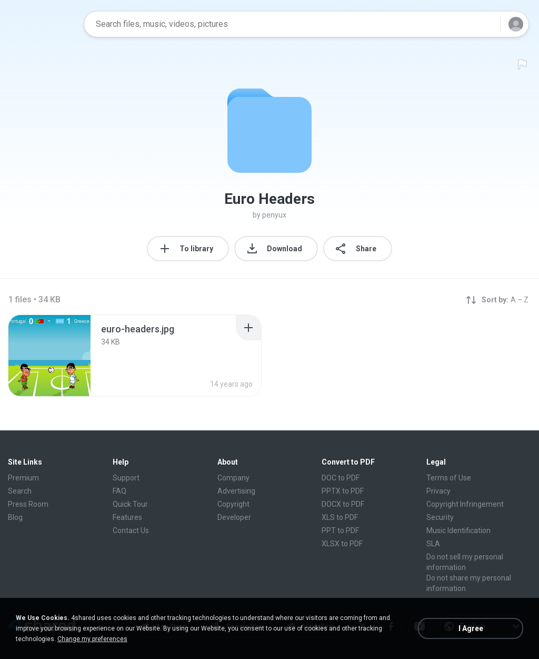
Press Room (28, 504)
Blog (15, 517)
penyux (274, 215)
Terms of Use (448, 478)
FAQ (119, 491)
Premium (23, 478)
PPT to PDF (340, 530)
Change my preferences (92, 639)
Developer (234, 517)
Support (126, 478)
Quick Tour (130, 504)
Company (233, 478)
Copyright (233, 504)
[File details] (49, 355)
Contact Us (131, 530)
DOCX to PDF (343, 504)
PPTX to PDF (343, 491)
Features (127, 517)
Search (20, 491)
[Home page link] (42, 24)
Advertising (236, 491)
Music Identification (458, 530)
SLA (433, 543)
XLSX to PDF (342, 543)
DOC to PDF (341, 478)
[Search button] (485, 24)
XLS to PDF (340, 517)
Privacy (438, 491)
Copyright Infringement (465, 504)
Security (440, 517)
